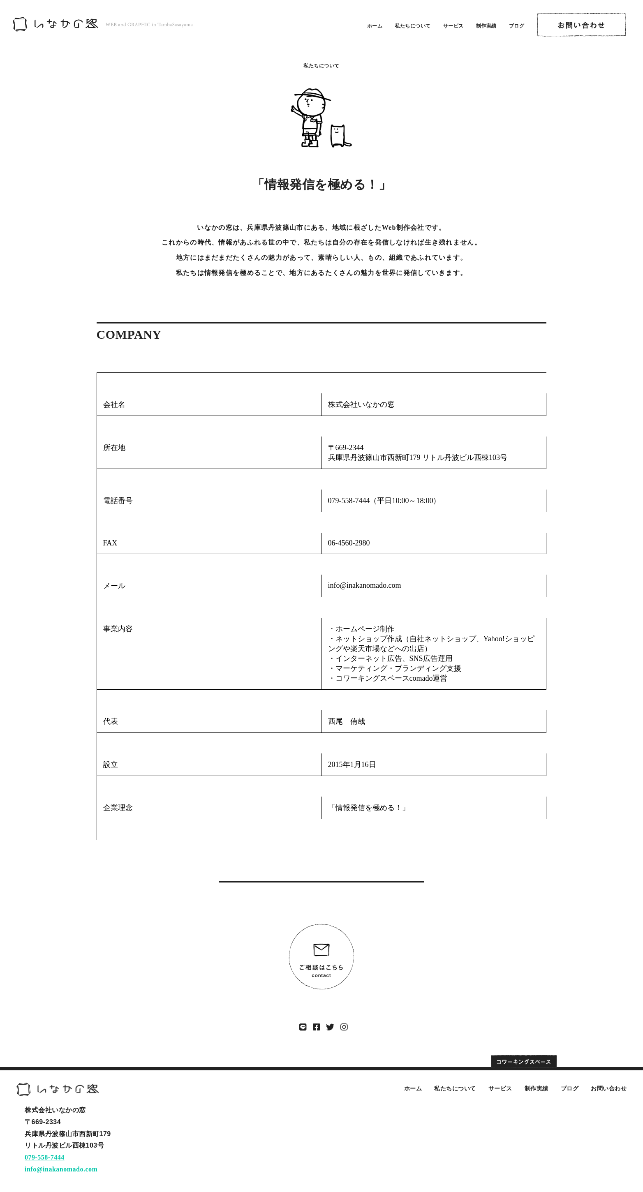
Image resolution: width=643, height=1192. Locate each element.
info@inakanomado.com (61, 1169)
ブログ (517, 26)
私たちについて (413, 26)
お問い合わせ (609, 1088)
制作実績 (486, 26)
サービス (453, 26)
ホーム (375, 26)
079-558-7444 (45, 1157)
